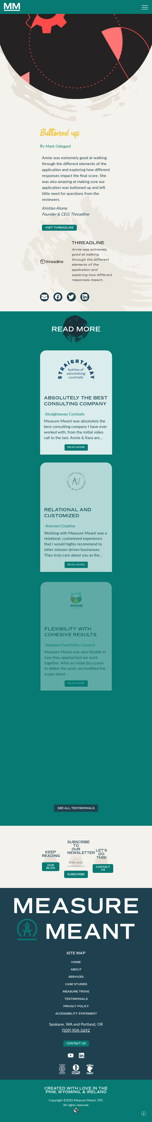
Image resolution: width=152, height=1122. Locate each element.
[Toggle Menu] (145, 7)
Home (76, 962)
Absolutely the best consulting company (75, 404)
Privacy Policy (76, 1006)
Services (76, 977)
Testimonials (76, 999)
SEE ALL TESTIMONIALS (76, 808)
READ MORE (76, 450)
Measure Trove (76, 991)
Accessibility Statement (76, 1013)
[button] (44, 296)
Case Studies (76, 984)
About (76, 969)
